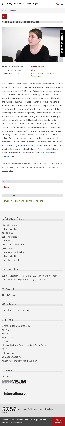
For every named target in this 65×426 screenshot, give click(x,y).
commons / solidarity (13, 252)
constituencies (37, 66)
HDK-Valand (8, 352)
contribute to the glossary (15, 310)
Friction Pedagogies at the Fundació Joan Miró (22, 145)
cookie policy (39, 409)
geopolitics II (8, 248)
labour (34, 70)
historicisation (9, 225)
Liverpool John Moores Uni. (16, 325)
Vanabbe (41, 279)
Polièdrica (6, 156)
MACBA (5, 333)
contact (5, 412)
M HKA (5, 329)
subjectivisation (10, 229)
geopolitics (7, 232)
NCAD (5, 341)
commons (7, 240)
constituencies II (10, 259)
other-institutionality (13, 244)
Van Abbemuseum (11, 356)
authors (50, 409)
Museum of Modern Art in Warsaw (19, 360)
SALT (4, 349)
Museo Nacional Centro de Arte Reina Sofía (23, 200)
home (4, 11)
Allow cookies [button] (58, 421)
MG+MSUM (7, 337)
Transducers (50, 152)
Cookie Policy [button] (16, 423)
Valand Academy (49, 275)
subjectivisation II (11, 256)
